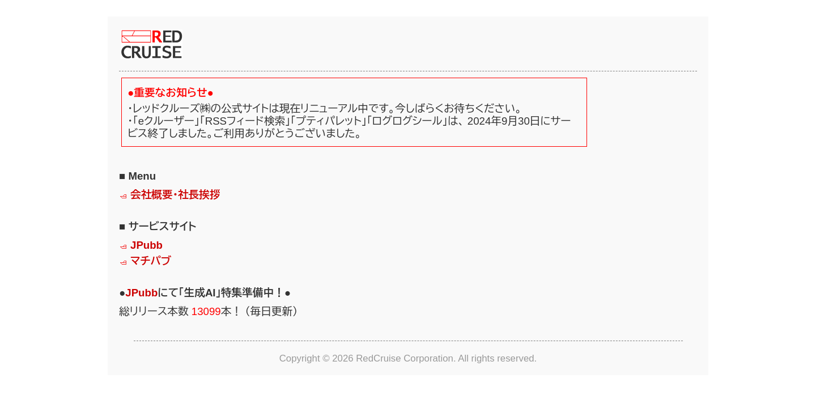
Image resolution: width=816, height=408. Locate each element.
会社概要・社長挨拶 (175, 195)
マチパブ (150, 261)
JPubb (146, 245)
